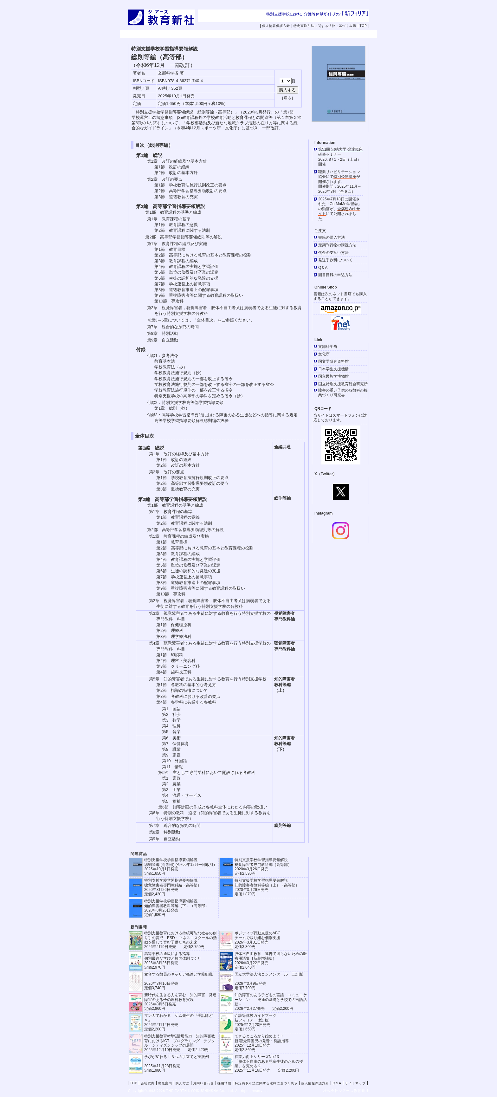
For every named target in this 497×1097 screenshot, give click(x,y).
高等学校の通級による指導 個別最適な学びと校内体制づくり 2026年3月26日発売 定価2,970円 (172, 960)
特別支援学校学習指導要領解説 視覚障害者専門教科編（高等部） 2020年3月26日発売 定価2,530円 (263, 867)
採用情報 (340, 34)
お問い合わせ (304, 34)
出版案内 (219, 34)
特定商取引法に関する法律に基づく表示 (325, 26)
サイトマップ (355, 1083)
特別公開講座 (344, 176)
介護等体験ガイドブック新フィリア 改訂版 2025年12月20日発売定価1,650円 (255, 1022)
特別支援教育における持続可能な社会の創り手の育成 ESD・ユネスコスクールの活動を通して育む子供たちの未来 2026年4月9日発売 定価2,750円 (180, 940)
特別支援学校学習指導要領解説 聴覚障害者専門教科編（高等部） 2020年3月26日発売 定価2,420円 (172, 887)
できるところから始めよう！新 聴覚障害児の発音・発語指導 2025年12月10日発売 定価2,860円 (262, 1043)
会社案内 (179, 34)
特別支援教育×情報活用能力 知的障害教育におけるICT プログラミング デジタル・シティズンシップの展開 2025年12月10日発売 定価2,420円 (179, 1043)
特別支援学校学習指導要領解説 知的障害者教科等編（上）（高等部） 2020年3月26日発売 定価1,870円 (267, 887)
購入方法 (259, 34)
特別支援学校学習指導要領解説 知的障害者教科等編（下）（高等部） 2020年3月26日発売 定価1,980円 (176, 908)
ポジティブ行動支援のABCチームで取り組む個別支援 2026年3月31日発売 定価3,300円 (258, 940)
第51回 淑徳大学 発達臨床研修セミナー (340, 152)
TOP (363, 26)
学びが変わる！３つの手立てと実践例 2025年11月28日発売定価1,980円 (176, 1064)
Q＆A (336, 1083)
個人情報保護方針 (276, 26)
